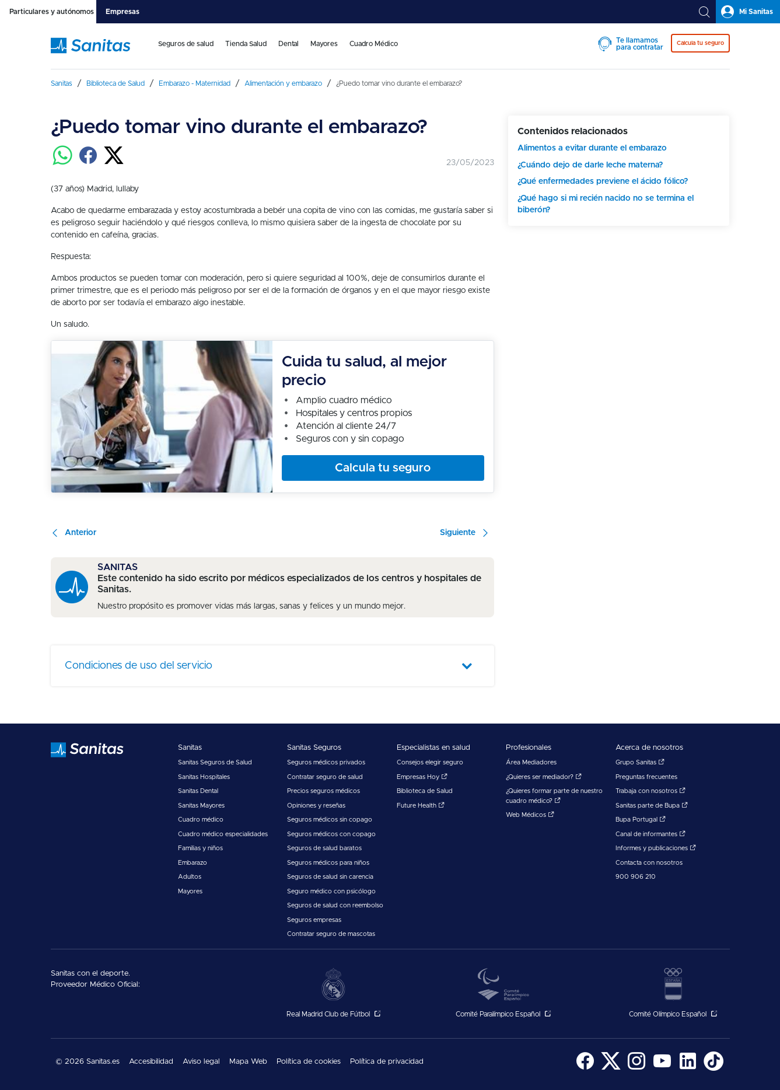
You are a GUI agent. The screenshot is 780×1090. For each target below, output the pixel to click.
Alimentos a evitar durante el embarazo (592, 148)
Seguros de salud (186, 43)
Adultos (189, 877)
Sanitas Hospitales (204, 777)
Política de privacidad (387, 1061)
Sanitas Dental (198, 791)
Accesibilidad (151, 1061)
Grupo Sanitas (639, 762)
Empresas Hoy (422, 777)
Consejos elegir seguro (430, 762)
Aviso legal (201, 1061)
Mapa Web (248, 1061)
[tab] (48, 11)
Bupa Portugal (640, 819)
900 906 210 (635, 877)
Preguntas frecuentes (646, 777)
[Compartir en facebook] (88, 162)
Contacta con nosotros (649, 863)
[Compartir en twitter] (113, 162)
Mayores (324, 43)
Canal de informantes (650, 834)
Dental (288, 43)
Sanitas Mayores (201, 805)
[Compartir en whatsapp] (62, 162)
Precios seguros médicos (323, 791)
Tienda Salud (246, 43)
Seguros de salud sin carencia (330, 877)
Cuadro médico (200, 819)
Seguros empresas (314, 920)
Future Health (421, 805)
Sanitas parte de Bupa (651, 805)
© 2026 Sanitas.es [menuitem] (87, 1061)
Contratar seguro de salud (325, 777)
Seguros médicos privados (326, 762)
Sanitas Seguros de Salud (215, 762)
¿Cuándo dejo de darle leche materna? (590, 165)
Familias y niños (200, 848)
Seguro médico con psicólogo (331, 891)
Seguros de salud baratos (324, 848)
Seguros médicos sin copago (329, 819)
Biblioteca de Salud (425, 791)
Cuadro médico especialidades (223, 834)
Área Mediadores (531, 762)
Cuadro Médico (373, 43)
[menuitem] (185, 51)
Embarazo (192, 863)
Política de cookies (309, 1061)
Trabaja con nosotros (650, 791)
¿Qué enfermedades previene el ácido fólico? (602, 181)
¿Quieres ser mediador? (544, 777)
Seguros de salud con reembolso (335, 905)
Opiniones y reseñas (316, 805)
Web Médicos (530, 815)
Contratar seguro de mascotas (331, 934)
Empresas (122, 11)
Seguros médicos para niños (328, 863)
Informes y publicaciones (655, 848)
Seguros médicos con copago (331, 834)
